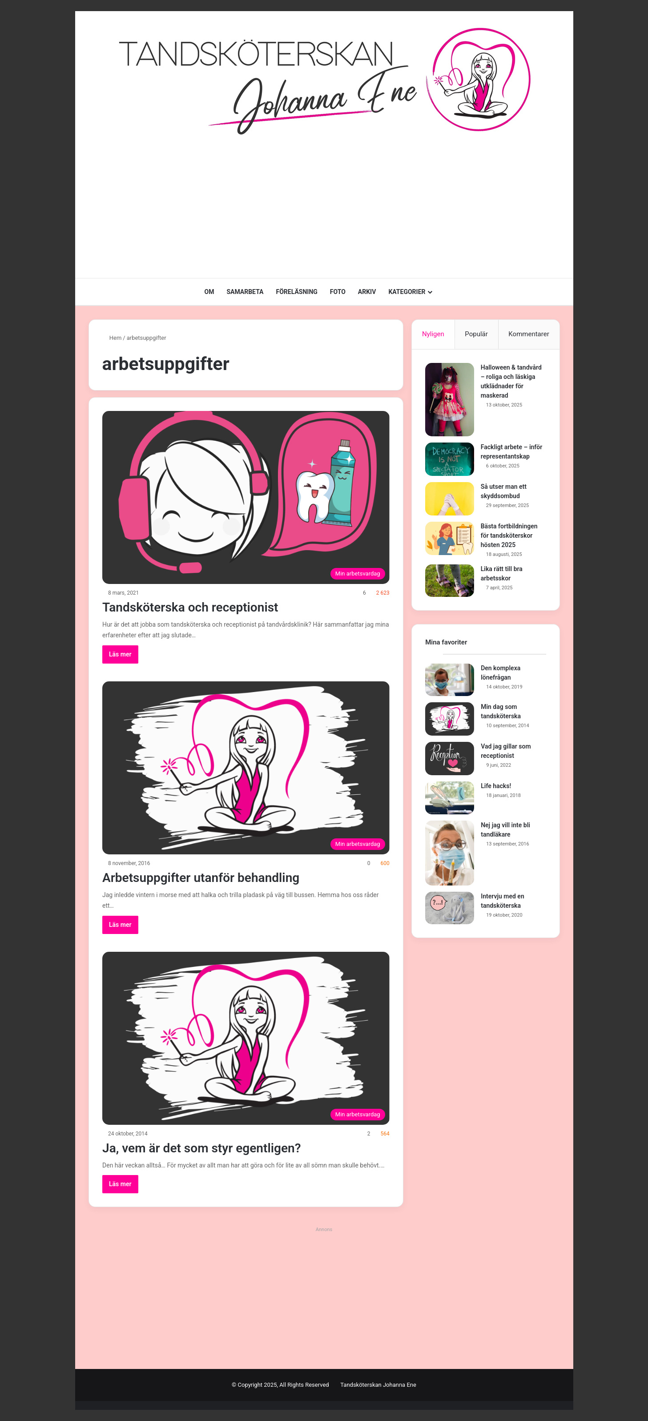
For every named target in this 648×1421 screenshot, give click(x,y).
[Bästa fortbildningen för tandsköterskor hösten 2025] (449, 538)
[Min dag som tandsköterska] (449, 719)
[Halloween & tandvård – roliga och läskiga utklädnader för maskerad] (449, 399)
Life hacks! (496, 786)
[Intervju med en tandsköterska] (449, 908)
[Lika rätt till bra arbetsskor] (449, 580)
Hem (112, 337)
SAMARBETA (244, 291)
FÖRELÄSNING (297, 291)
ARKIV (367, 291)
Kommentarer (528, 334)
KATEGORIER (406, 291)
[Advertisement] (324, 207)
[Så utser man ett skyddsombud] (449, 498)
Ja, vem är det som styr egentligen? (208, 1147)
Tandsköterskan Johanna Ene (378, 1384)
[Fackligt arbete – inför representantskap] (449, 459)
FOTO (338, 291)
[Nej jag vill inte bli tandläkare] (449, 853)
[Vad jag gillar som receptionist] (449, 759)
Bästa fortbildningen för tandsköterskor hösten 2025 (509, 535)
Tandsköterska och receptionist (196, 607)
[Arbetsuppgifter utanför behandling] (246, 767)
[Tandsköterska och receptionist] (246, 497)
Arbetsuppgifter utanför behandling (207, 877)
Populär (476, 334)
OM (209, 291)
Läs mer (120, 654)
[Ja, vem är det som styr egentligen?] (246, 1038)
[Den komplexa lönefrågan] (449, 680)
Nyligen (433, 334)
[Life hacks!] (449, 798)
